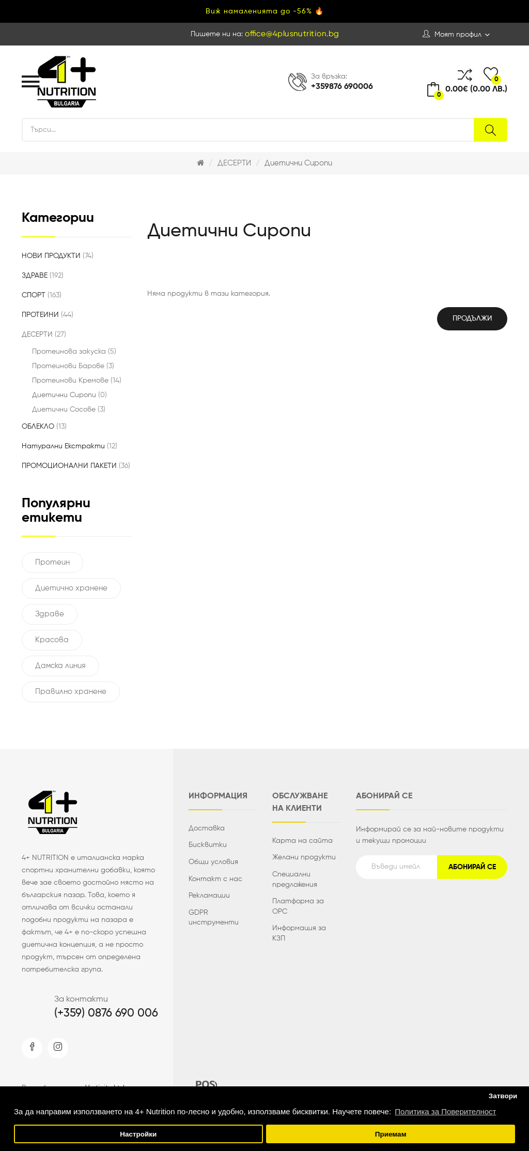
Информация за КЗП (299, 933)
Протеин (52, 562)
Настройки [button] (138, 1134)
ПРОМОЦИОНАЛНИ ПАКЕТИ (76, 466)
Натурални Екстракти (69, 446)
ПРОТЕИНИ (47, 315)
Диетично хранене (71, 588)
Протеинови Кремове (76, 380)
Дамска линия (60, 666)
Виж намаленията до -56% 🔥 (265, 11)
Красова (52, 640)
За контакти (81, 999)
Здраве (49, 614)
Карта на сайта (302, 840)
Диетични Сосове (68, 409)
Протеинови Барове (73, 366)
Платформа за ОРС (298, 906)
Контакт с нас (215, 879)
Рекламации (209, 895)
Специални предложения (294, 879)
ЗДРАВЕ (43, 275)
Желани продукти (304, 857)
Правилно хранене (70, 691)
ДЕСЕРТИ (234, 163)
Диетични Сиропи (298, 163)
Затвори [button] (503, 1096)
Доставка (207, 828)
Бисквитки (208, 845)
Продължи (472, 318)
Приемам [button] (391, 1134)
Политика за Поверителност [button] (445, 1111)
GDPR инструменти (214, 918)
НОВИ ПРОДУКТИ (58, 256)
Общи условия (213, 862)
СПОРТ (41, 295)
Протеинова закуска (74, 351)
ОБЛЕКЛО (44, 426)
